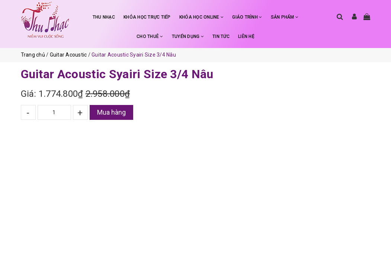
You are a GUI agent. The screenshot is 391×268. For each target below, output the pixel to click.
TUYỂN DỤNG (188, 36)
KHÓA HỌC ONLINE (201, 17)
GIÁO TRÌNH (247, 17)
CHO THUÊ (150, 36)
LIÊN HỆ (246, 36)
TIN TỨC (221, 36)
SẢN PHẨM (285, 17)
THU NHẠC (104, 17)
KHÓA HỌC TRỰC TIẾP (147, 17)
